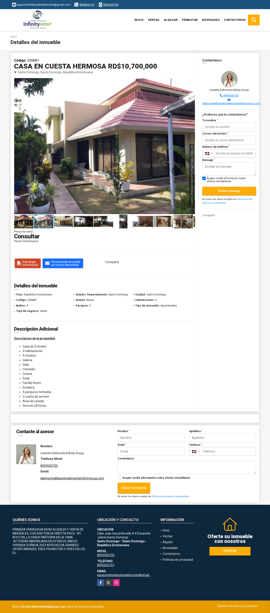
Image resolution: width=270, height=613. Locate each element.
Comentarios (126, 458)
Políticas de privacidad (178, 559)
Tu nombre (210, 120)
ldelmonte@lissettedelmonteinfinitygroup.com (231, 103)
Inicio (139, 19)
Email (122, 445)
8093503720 (110, 4)
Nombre (124, 431)
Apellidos (196, 431)
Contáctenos (235, 19)
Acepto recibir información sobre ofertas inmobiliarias (156, 477)
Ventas (153, 19)
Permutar (190, 19)
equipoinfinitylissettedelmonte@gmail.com (126, 575)
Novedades (211, 19)
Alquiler (171, 19)
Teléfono (195, 445)
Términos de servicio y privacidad (170, 496)
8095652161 (87, 4)
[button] (191, 82)
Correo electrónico (215, 133)
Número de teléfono (216, 147)
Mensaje (208, 160)
